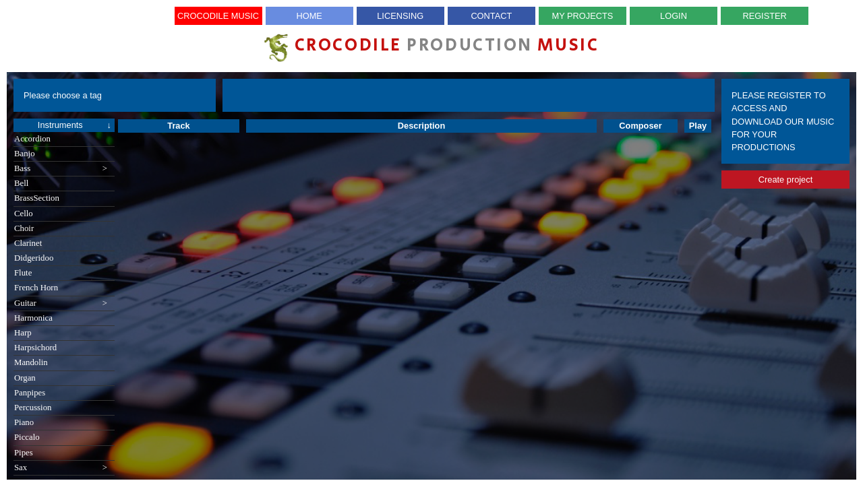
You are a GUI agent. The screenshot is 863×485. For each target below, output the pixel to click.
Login (673, 16)
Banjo (24, 153)
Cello (23, 213)
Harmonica (33, 318)
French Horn (36, 287)
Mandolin (31, 362)
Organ (25, 378)
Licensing (400, 16)
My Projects (583, 16)
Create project (785, 179)
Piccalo (27, 437)
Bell (21, 183)
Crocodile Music (218, 16)
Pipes (23, 452)
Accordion (32, 138)
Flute (23, 273)
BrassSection (36, 198)
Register (764, 16)
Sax (60, 467)
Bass (60, 168)
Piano (24, 422)
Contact (491, 16)
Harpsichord (35, 347)
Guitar (60, 303)
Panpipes (29, 392)
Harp (23, 332)
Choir (24, 228)
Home (309, 16)
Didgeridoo (33, 258)
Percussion (32, 407)
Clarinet (28, 243)
